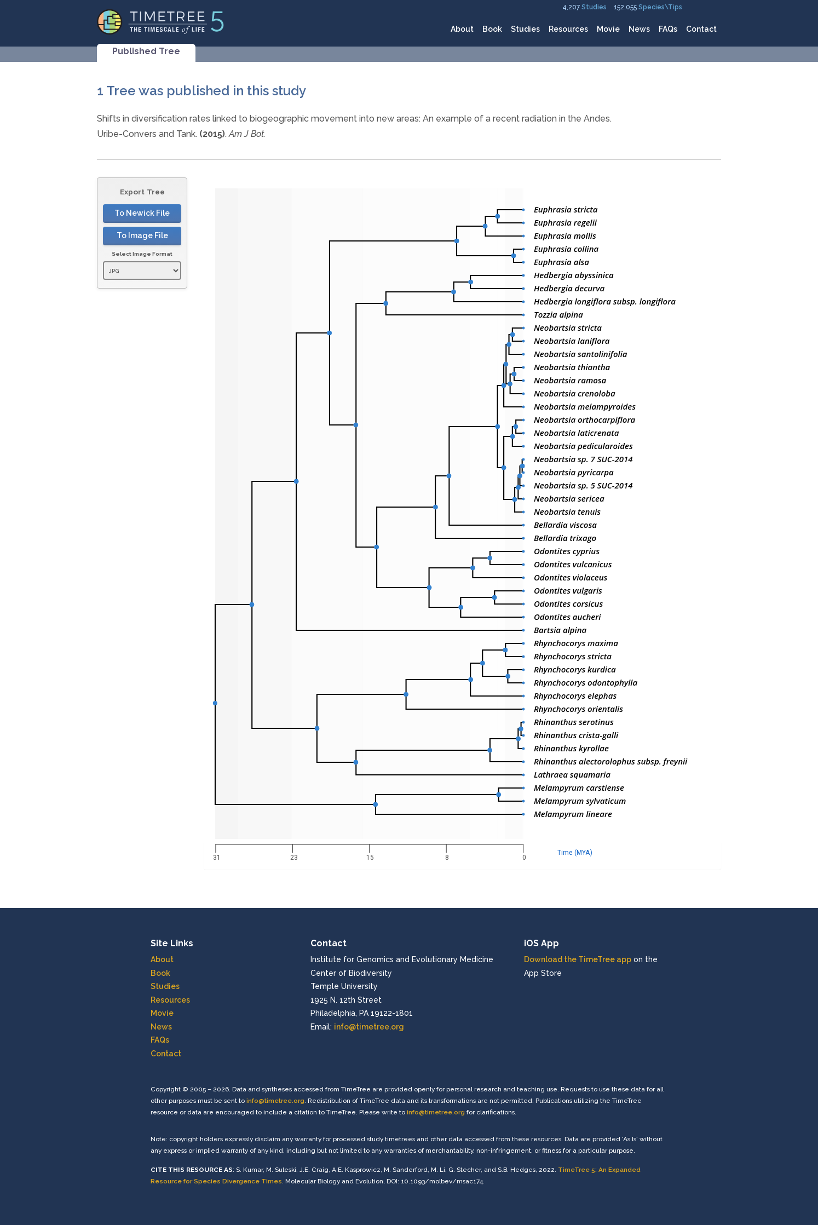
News (639, 29)
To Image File (142, 235)
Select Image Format (142, 254)
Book (492, 29)
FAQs (668, 29)
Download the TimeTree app (577, 959)
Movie (608, 29)
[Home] (160, 21)
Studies (594, 7)
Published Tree (146, 51)
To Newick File (142, 213)
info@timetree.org (369, 1026)
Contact (701, 29)
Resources (568, 29)
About (462, 29)
